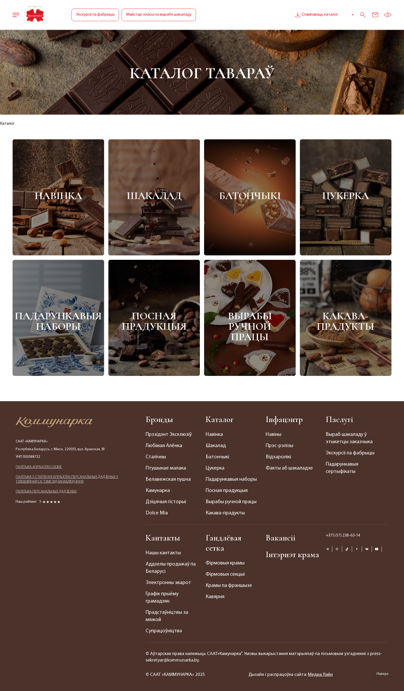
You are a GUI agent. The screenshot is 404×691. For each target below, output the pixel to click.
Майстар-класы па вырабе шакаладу (159, 15)
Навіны (273, 434)
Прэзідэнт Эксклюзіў (169, 434)
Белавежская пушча (168, 479)
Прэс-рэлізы (279, 445)
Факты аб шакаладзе (289, 468)
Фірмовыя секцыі (225, 574)
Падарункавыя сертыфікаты (342, 468)
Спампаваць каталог (316, 15)
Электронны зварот (168, 582)
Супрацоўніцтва (164, 631)
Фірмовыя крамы (225, 563)
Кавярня (215, 596)
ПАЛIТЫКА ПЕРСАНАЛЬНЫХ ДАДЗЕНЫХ (46, 492)
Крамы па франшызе (229, 585)
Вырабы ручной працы (250, 326)
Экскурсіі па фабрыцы (95, 15)
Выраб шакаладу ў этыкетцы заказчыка (349, 438)
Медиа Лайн (320, 674)
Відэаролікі (278, 457)
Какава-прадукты (345, 321)
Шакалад (154, 195)
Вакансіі (280, 538)
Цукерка (345, 195)
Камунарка (158, 490)
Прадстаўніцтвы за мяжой (167, 616)
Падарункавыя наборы (58, 321)
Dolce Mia (157, 513)
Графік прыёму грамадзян (162, 597)
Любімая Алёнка (164, 445)
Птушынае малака (166, 468)
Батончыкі (250, 195)
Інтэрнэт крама (292, 554)
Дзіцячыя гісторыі (166, 501)
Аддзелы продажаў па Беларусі (171, 568)
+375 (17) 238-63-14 (343, 535)
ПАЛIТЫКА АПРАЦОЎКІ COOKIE (39, 467)
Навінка (58, 195)
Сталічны (156, 457)
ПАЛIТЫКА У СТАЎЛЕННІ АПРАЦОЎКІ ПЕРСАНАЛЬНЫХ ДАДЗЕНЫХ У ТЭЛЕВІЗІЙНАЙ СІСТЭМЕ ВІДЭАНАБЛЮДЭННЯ (67, 479)
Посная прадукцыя (154, 321)
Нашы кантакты (163, 553)
